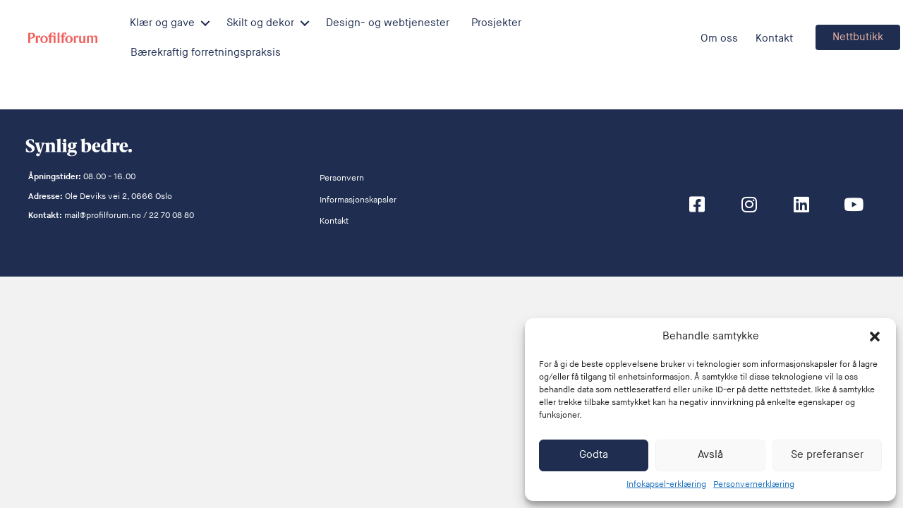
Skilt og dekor (260, 23)
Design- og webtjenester (387, 23)
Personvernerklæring (753, 484)
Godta (593, 454)
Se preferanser (827, 454)
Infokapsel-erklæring (666, 484)
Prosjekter (496, 23)
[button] (875, 336)
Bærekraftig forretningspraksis (206, 52)
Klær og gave (162, 23)
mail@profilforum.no (102, 215)
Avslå (710, 454)
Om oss (719, 38)
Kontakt (774, 38)
